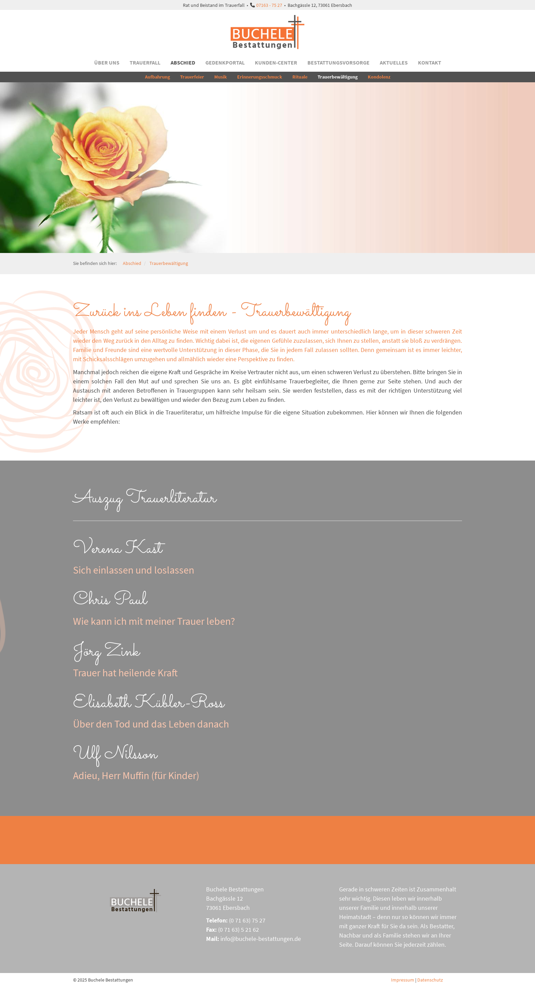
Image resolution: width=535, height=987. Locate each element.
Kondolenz (379, 77)
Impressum (402, 980)
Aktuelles (394, 62)
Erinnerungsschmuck (259, 77)
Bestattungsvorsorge (338, 62)
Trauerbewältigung (338, 77)
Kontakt (429, 62)
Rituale (299, 77)
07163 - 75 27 (269, 5)
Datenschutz (430, 980)
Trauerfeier (192, 77)
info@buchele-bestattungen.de (260, 939)
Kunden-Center (276, 62)
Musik (220, 77)
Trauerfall (145, 62)
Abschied (183, 62)
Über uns (106, 62)
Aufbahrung (157, 77)
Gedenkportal (225, 62)
